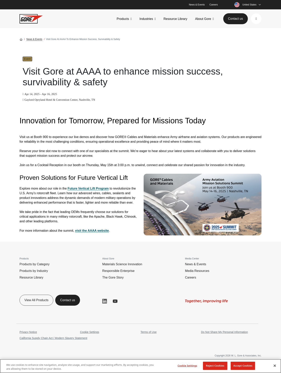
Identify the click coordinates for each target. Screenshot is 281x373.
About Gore (203, 18)
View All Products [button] (36, 300)
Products (123, 18)
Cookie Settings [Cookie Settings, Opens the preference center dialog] (187, 365)
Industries (146, 18)
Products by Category (35, 264)
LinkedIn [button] (104, 301)
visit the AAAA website (92, 230)
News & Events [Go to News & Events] (34, 39)
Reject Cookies (215, 365)
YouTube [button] (115, 301)
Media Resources (197, 270)
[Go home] (21, 39)
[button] (256, 18)
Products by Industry (34, 270)
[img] (202, 204)
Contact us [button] (235, 18)
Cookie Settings (89, 332)
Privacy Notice (28, 332)
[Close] (274, 365)
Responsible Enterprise (118, 270)
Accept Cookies (243, 365)
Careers (213, 4)
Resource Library (175, 18)
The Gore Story (113, 277)
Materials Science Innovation (122, 264)
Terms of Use (148, 332)
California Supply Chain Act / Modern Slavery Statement (53, 338)
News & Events (197, 4)
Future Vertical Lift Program (88, 188)
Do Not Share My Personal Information (224, 332)
